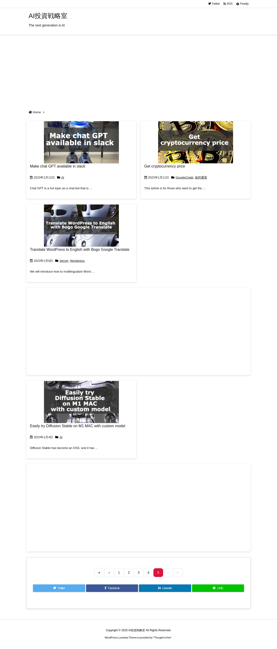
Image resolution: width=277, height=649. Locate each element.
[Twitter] (59, 588)
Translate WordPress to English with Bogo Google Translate (79, 250)
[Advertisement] (138, 70)
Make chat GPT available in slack (57, 166)
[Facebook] (112, 588)
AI (62, 177)
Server (63, 261)
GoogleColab (184, 177)
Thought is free (162, 637)
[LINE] (218, 588)
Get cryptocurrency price (164, 166)
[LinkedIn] (165, 588)
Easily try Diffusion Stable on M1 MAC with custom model (77, 426)
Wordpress (77, 261)
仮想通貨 (201, 177)
